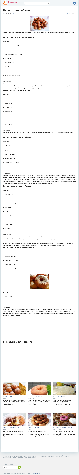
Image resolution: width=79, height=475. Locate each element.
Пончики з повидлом (34, 428)
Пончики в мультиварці (35, 396)
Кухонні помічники (31, 398)
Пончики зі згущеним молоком (12, 428)
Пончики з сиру (7, 396)
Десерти (5, 398)
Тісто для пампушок (59, 396)
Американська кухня (57, 429)
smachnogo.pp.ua (36, 473)
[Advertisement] (39, 327)
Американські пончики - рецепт (62, 428)
